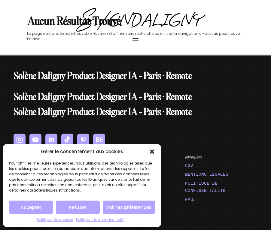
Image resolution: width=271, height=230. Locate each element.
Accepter (31, 207)
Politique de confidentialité (100, 219)
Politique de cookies (55, 219)
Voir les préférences (129, 207)
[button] (152, 152)
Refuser (78, 207)
